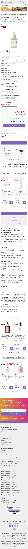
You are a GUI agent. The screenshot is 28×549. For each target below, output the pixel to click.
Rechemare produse (6, 442)
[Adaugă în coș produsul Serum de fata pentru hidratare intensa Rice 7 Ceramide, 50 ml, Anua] (11, 387)
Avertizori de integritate (7, 459)
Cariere (3, 452)
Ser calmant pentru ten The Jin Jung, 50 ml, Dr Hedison (20, 337)
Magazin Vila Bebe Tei (7, 478)
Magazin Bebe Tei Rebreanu (9, 484)
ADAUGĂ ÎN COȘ (14, 125)
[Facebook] (10, 526)
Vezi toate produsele (20, 60)
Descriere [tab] (14, 214)
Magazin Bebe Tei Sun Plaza (9, 486)
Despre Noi (4, 450)
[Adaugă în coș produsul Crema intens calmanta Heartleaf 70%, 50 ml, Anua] (11, 202)
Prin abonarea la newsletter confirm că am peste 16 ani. (14, 406)
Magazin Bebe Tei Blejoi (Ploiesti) (10, 492)
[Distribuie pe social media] (2, 24)
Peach (16, 385)
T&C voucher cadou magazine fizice (10, 461)
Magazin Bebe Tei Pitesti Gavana (10, 480)
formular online (13, 465)
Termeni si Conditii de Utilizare (9, 429)
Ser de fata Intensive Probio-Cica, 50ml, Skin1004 (7, 337)
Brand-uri (3, 440)
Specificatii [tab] (14, 217)
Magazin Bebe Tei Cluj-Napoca (9, 495)
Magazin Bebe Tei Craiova (8, 475)
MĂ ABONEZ (14, 414)
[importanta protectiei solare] (14, 9)
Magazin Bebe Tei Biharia (8, 471)
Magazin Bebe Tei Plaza (7, 482)
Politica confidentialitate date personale (11, 457)
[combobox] (14, 5)
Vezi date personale (12, 418)
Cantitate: (12, 121)
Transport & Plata (5, 434)
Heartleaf (7, 70)
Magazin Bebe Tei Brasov (8, 473)
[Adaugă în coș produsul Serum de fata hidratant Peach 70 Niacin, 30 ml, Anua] (24, 387)
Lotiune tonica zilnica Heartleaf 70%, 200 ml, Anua (20, 193)
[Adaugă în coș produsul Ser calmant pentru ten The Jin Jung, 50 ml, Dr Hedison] (24, 348)
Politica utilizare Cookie (7, 455)
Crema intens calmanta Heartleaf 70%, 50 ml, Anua (7, 193)
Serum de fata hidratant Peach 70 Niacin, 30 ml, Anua (20, 376)
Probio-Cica (4, 346)
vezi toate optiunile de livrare (9, 106)
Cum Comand (4, 431)
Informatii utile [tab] (14, 220)
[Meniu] (2, 2)
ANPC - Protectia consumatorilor (9, 463)
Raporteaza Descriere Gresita (10, 311)
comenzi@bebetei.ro (8, 504)
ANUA (6, 68)
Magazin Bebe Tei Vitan (7, 488)
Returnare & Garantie (6, 436)
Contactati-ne (4, 444)
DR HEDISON (18, 344)
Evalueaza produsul (6, 65)
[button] (11, 54)
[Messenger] (12, 526)
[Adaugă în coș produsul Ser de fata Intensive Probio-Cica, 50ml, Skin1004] (11, 348)
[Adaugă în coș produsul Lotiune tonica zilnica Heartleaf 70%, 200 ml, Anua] (24, 202)
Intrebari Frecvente (6, 438)
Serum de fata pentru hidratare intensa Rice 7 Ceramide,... (7, 377)
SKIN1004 (4, 344)
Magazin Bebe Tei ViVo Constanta (10, 490)
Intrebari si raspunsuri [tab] (14, 223)
